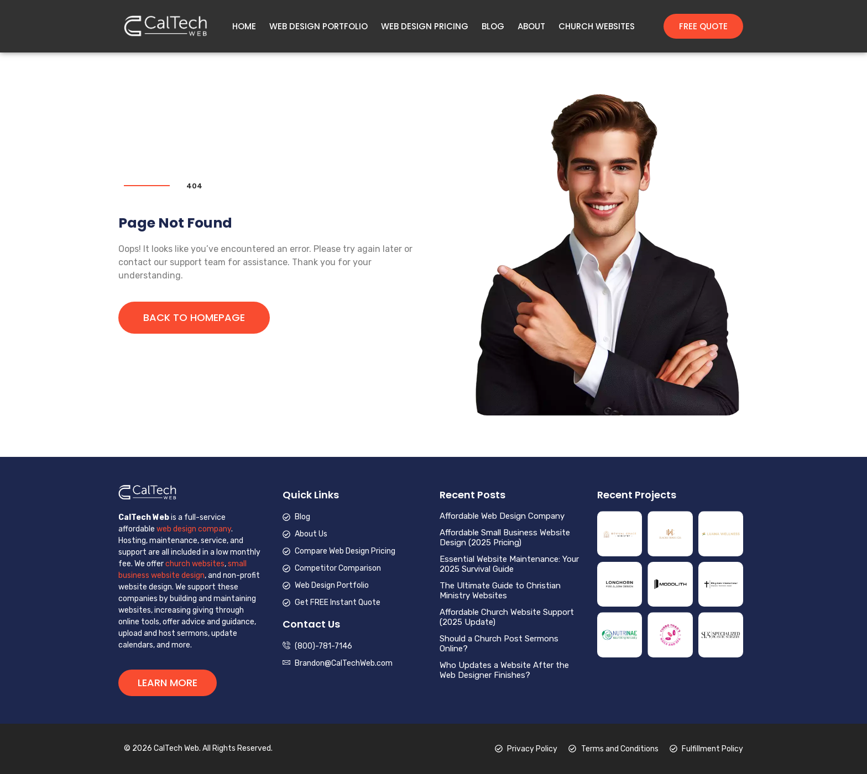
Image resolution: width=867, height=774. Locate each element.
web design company (193, 529)
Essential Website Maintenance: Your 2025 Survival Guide (509, 564)
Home (244, 26)
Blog (493, 26)
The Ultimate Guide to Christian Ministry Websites (500, 591)
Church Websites (596, 26)
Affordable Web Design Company (502, 516)
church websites (194, 563)
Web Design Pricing (424, 26)
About (531, 26)
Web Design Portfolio (318, 26)
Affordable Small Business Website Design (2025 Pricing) (505, 537)
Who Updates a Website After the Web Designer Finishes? (504, 670)
